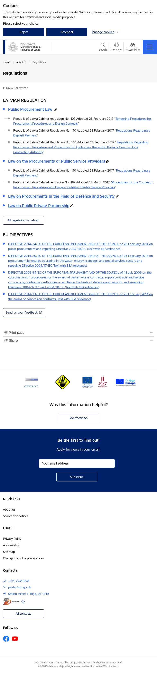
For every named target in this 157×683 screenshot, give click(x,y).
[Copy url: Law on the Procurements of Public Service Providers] (107, 161)
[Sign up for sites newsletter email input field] (77, 463)
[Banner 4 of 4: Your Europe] (125, 382)
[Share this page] (78, 340)
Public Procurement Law (30, 109)
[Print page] (78, 332)
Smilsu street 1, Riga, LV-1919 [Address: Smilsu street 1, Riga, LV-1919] (28, 594)
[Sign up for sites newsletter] (76, 477)
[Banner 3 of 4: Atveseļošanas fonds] (94, 382)
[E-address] (11, 601)
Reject (23, 32)
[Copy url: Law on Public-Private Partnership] (71, 205)
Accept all (67, 32)
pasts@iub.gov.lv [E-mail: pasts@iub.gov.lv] (19, 587)
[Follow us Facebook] (6, 639)
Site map (9, 552)
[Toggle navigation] (150, 47)
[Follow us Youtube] (15, 638)
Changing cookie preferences (23, 558)
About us (9, 509)
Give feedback (78, 418)
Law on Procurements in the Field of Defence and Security (61, 196)
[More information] (23, 601)
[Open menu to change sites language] (116, 47)
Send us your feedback (22, 312)
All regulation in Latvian (23, 220)
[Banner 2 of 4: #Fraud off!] (62, 382)
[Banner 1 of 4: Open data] (31, 382)
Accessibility (11, 545)
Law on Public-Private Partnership (38, 205)
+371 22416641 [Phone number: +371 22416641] (19, 581)
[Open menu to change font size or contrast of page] (133, 47)
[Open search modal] (103, 47)
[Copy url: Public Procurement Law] (55, 109)
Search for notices (15, 516)
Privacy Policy (12, 539)
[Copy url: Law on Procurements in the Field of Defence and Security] (117, 196)
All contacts (23, 613)
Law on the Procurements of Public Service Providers (56, 161)
